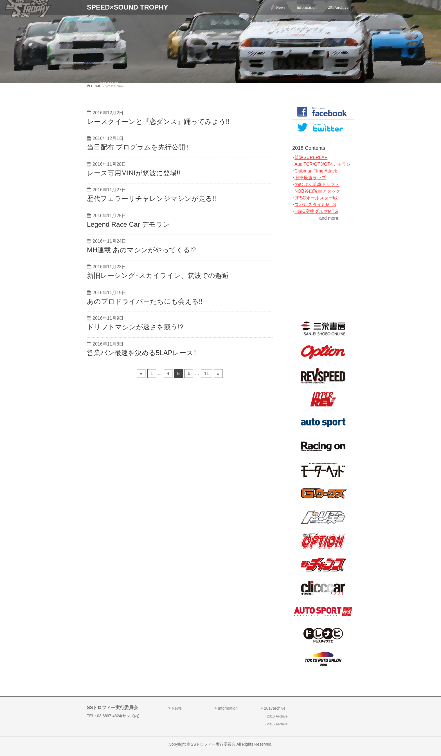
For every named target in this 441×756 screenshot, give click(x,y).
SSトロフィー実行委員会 (213, 744)
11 (206, 373)
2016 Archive (277, 716)
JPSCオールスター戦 (316, 198)
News (177, 708)
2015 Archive (277, 724)
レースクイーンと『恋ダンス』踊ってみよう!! (158, 121)
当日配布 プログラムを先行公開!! (138, 147)
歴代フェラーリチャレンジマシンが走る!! (151, 198)
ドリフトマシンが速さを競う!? (135, 327)
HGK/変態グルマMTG (316, 211)
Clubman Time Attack (315, 171)
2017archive (274, 708)
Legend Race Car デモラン (128, 224)
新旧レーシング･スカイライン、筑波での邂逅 (158, 275)
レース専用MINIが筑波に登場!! (133, 173)
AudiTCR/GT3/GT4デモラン (322, 164)
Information (228, 708)
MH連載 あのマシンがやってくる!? (141, 250)
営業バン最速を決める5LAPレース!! (142, 353)
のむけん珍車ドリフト (316, 184)
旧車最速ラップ (310, 177)
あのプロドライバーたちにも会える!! (144, 301)
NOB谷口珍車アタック (317, 191)
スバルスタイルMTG (315, 204)
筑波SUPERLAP (310, 157)
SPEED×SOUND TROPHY (127, 7)
